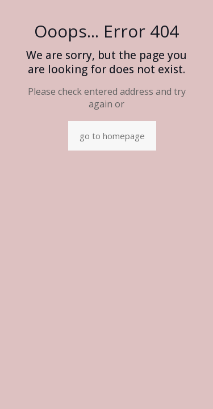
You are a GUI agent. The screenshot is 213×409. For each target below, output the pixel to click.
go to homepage (112, 135)
